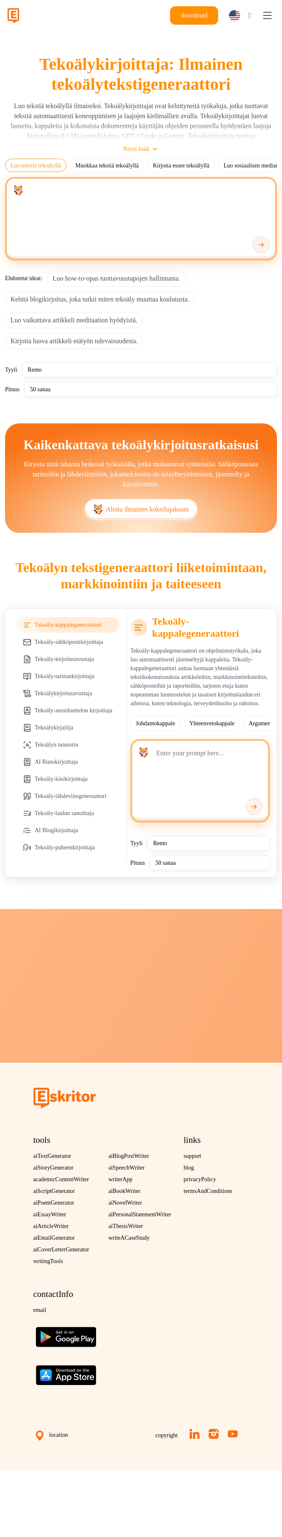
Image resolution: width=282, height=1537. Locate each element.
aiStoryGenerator (53, 1147)
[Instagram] (213, 1413)
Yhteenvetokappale (211, 723)
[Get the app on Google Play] (66, 1313)
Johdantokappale (155, 723)
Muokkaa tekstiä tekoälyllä (107, 165)
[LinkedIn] (194, 1413)
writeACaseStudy (129, 1217)
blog (189, 1147)
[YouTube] (232, 1413)
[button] (238, 16)
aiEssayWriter (49, 1193)
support (192, 1135)
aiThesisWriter (126, 1205)
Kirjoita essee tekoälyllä (181, 165)
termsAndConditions (208, 1170)
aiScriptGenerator (54, 1170)
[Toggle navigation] (267, 15)
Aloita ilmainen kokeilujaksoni (140, 509)
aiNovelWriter (125, 1182)
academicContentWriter (61, 1158)
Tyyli (11, 370)
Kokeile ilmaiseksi (141, 1005)
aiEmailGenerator (54, 1217)
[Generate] (261, 244)
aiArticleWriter (51, 1205)
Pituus (12, 389)
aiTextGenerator (52, 1135)
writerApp (121, 1158)
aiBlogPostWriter (129, 1135)
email (39, 1289)
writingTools (48, 1240)
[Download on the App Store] (66, 1351)
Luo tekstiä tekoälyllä (35, 165)
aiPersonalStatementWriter (140, 1193)
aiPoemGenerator (53, 1182)
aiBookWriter (124, 1170)
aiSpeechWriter (127, 1147)
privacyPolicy (200, 1158)
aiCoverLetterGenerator (61, 1229)
